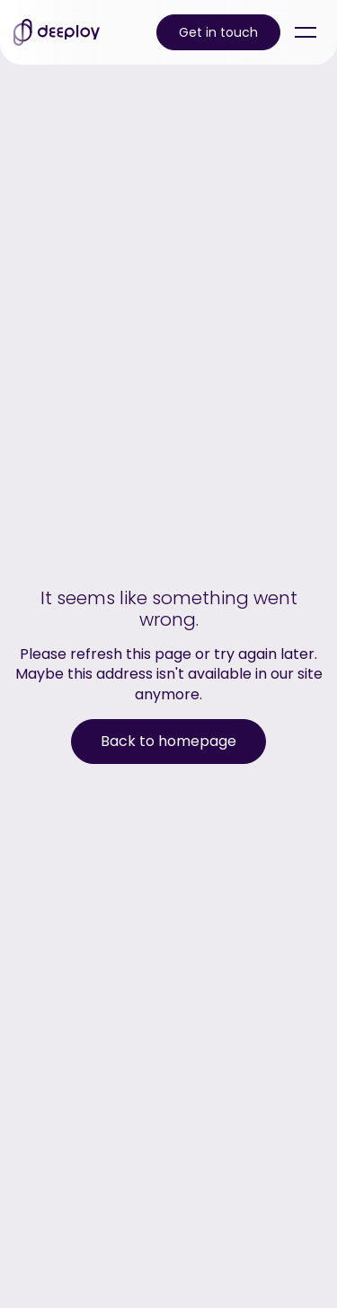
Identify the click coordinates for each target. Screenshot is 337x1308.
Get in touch (218, 32)
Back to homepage (168, 741)
